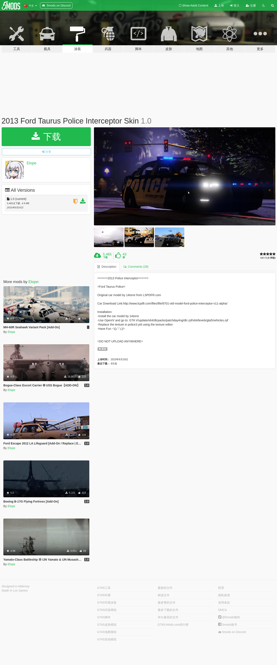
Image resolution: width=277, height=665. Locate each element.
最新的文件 (165, 587)
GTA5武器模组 (106, 610)
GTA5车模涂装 (106, 602)
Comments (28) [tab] (135, 266)
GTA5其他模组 (106, 639)
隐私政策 (224, 595)
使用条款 (224, 602)
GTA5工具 (104, 587)
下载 (46, 137)
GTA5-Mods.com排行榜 (173, 624)
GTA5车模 (104, 595)
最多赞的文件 (166, 602)
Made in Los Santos (15, 590)
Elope (31, 163)
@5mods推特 (229, 617)
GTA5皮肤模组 (106, 624)
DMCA (222, 610)
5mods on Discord (232, 632)
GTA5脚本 (104, 617)
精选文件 (164, 595)
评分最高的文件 (168, 617)
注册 (251, 5)
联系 (221, 587)
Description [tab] (106, 266)
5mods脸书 (227, 624)
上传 (219, 5)
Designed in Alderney (16, 586)
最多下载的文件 (168, 610)
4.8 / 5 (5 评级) (268, 258)
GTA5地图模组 (106, 632)
